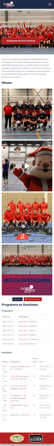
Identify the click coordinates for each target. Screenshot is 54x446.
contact (32, 74)
